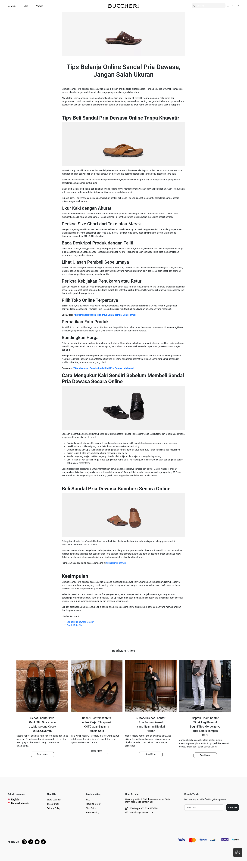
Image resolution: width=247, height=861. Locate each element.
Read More (42, 754)
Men (26, 6)
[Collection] (14, 6)
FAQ (88, 799)
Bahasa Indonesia (20, 803)
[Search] (211, 5)
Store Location (54, 799)
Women (39, 6)
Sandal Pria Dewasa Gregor (80, 622)
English (15, 799)
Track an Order (93, 804)
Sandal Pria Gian (75, 625)
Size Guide (91, 808)
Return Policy (92, 812)
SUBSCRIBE (232, 807)
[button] (42, 754)
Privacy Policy (53, 808)
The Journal (53, 804)
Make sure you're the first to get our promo (205, 799)
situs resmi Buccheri (116, 563)
